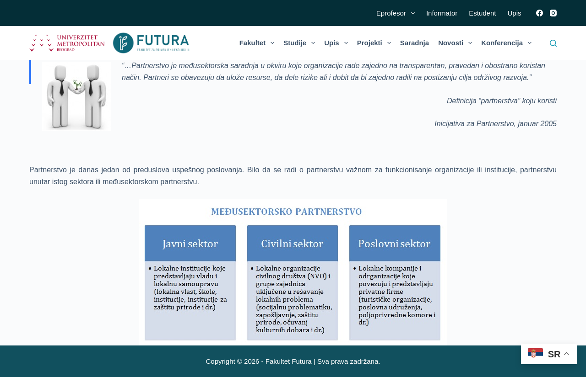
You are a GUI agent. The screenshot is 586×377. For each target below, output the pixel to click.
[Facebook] (539, 13)
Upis (514, 13)
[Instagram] (553, 13)
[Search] (553, 43)
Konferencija (508, 42)
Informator (441, 13)
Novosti (457, 42)
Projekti (376, 42)
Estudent (482, 13)
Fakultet (258, 42)
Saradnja (414, 43)
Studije (301, 42)
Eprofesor (397, 13)
